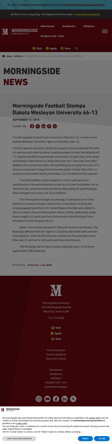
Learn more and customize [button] (19, 438)
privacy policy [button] (95, 418)
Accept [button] (102, 438)
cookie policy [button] (21, 423)
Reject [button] (85, 438)
